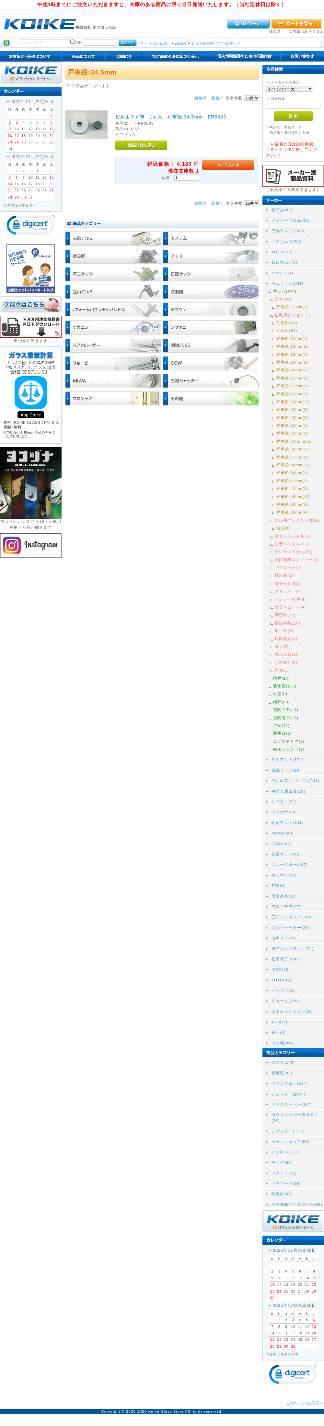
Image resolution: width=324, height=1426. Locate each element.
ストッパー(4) (288, 591)
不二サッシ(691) (288, 283)
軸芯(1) (283, 528)
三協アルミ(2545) (289, 231)
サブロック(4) (288, 567)
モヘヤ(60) (282, 1162)
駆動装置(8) (286, 639)
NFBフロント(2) (289, 749)
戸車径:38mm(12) (293, 465)
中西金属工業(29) (288, 791)
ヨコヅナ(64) (284, 812)
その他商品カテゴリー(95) (297, 1204)
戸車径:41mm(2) (292, 481)
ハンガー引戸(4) (290, 599)
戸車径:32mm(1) (292, 425)
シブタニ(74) (284, 801)
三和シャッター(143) (292, 917)
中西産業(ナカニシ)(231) (295, 780)
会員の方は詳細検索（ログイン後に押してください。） (291, 149)
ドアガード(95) (286, 1183)
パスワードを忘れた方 (152, 43)
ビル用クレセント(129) (297, 520)
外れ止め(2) (286, 654)
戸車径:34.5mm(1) (294, 441)
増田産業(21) (284, 896)
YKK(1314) (282, 273)
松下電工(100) (285, 959)
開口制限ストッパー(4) (297, 560)
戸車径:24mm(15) (293, 402)
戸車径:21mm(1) (292, 378)
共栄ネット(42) (286, 854)
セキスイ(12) (284, 938)
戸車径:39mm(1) (292, 472)
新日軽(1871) (284, 262)
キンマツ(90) (284, 875)
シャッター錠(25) (288, 1094)
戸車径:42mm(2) (292, 488)
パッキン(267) (285, 1152)
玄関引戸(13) (285, 718)
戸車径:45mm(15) (293, 496)
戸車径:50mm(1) (292, 504)
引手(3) (282, 646)
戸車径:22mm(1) (292, 386)
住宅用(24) (286, 323)
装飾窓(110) (284, 686)
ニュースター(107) (290, 864)
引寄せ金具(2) (288, 583)
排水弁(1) (284, 575)
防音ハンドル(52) (291, 544)
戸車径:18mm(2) (292, 354)
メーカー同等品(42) (290, 220)
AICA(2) (279, 1022)
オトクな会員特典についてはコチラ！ (216, 43)
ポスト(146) (283, 1062)
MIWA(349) (283, 833)
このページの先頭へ (305, 1403)
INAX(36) (281, 969)
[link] (30, 226)
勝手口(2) (282, 733)
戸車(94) (283, 299)
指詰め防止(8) (288, 623)
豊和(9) (279, 1032)
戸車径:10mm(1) (292, 338)
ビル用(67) (286, 330)
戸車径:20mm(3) (292, 370)
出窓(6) (280, 694)
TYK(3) (279, 885)
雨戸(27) (281, 678)
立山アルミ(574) (288, 759)
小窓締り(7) (286, 662)
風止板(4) (284, 630)
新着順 (217, 98)
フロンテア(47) (286, 906)
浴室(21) (281, 725)
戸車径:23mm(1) (292, 394)
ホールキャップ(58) (290, 1141)
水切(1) (282, 670)
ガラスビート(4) (290, 607)
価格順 (200, 98)
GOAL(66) (282, 844)
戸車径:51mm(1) (292, 307)
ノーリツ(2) (283, 990)
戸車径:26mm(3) (292, 409)
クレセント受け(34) (294, 551)
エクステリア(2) (289, 741)
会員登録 (181, 43)
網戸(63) (281, 702)
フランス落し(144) (290, 1083)
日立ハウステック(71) (293, 948)
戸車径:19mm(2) (292, 362)
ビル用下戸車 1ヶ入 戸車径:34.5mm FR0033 (170, 116)
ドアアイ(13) (284, 1173)
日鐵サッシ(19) (286, 770)
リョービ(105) (285, 1001)
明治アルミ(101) (288, 823)
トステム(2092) (287, 241)
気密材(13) (285, 615)
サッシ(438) (284, 291)
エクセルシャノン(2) (291, 1011)
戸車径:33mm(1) (292, 433)
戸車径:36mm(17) (293, 449)
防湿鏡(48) (282, 1194)
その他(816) (283, 1043)
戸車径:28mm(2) (292, 417)
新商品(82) (282, 210)
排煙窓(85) (282, 1073)
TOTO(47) (282, 980)
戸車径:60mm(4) (292, 512)
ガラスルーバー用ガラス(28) (295, 1117)
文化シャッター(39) (290, 927)
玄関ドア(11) (285, 709)
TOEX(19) (281, 252)
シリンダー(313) (288, 1131)
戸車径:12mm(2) (292, 346)
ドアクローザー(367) (292, 1104)
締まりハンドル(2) (292, 536)
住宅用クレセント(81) (296, 315)
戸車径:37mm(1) (292, 457)
